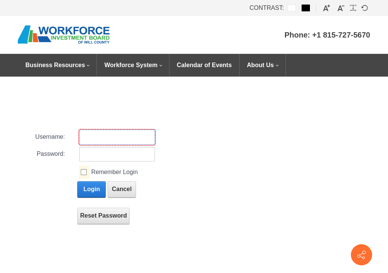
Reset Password (103, 215)
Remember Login (114, 172)
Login (91, 189)
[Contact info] (361, 254)
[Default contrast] (292, 8)
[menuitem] (57, 65)
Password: (51, 154)
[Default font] (364, 8)
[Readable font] (353, 8)
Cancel (121, 189)
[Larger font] (326, 8)
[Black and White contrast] (306, 8)
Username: (50, 136)
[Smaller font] (341, 8)
